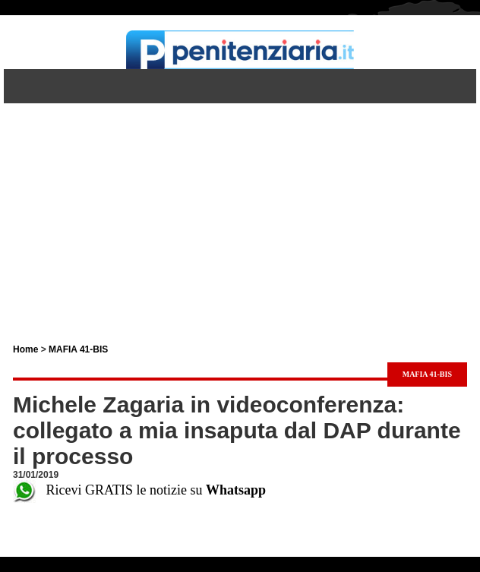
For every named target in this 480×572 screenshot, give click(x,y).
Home (25, 349)
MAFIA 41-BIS (78, 349)
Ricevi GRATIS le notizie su (139, 490)
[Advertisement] (240, 209)
